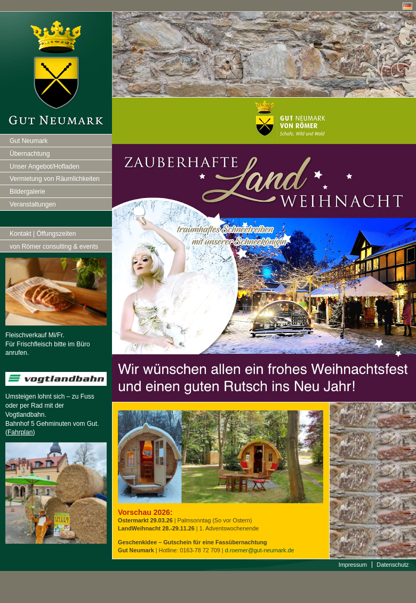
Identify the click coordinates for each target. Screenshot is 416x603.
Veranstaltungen (33, 204)
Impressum (353, 564)
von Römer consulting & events (54, 246)
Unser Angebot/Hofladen (44, 166)
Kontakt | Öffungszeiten (43, 233)
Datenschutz (393, 564)
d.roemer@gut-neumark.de (259, 550)
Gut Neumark (28, 141)
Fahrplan (20, 432)
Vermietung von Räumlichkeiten (55, 179)
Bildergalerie (27, 191)
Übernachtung (30, 153)
